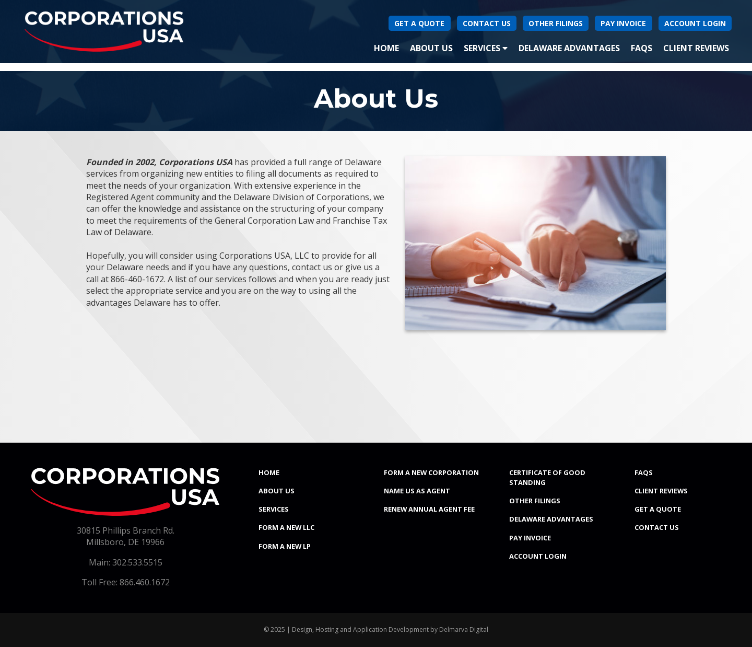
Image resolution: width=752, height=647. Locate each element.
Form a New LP (284, 546)
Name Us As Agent (417, 490)
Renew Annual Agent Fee (429, 509)
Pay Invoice (623, 23)
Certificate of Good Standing (547, 477)
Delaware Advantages (569, 48)
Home (388, 47)
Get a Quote (657, 509)
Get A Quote (419, 23)
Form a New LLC (286, 527)
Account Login (695, 23)
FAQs (641, 48)
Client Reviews (696, 48)
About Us (431, 48)
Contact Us (487, 23)
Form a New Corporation (431, 472)
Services (486, 48)
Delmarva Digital (463, 629)
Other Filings (555, 23)
